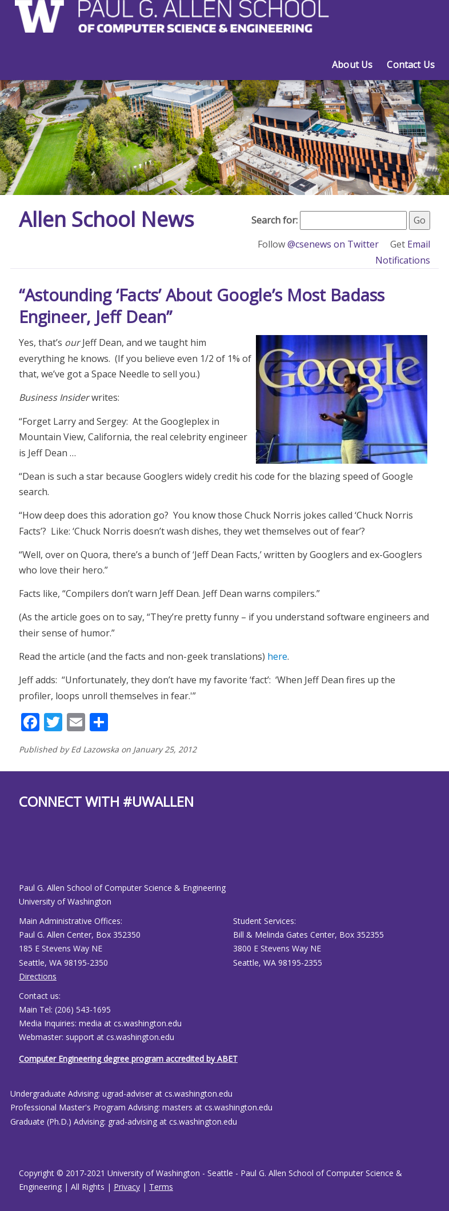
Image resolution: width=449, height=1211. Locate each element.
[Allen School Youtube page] (33, 855)
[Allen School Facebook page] (22, 855)
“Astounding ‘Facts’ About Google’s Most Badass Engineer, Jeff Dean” (201, 306)
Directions (38, 976)
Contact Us (411, 64)
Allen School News (106, 219)
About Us (352, 64)
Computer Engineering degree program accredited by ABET (128, 1058)
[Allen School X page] (27, 855)
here (277, 656)
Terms (161, 1186)
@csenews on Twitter (334, 244)
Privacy (127, 1186)
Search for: (274, 220)
